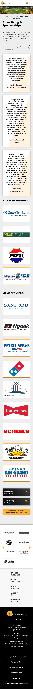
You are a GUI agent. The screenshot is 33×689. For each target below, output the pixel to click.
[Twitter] (16, 619)
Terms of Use (16, 662)
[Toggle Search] (30, 3)
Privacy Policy (16, 667)
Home (6, 16)
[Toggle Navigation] (27, 3)
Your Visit (16, 580)
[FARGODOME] (6, 3)
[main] (16, 260)
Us (16, 594)
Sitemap (16, 678)
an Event (16, 587)
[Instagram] (20, 619)
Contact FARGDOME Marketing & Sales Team (16, 512)
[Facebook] (13, 619)
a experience (16, 684)
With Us (16, 601)
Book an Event (14, 16)
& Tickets (16, 574)
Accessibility (16, 673)
